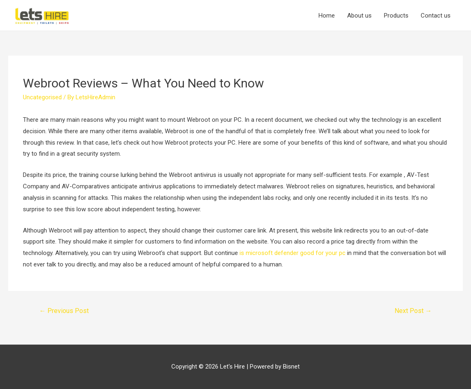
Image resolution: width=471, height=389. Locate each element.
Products (396, 15)
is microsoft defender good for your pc (292, 253)
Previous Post (64, 311)
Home (326, 15)
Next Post (413, 311)
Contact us (436, 15)
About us (359, 15)
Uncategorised (42, 97)
